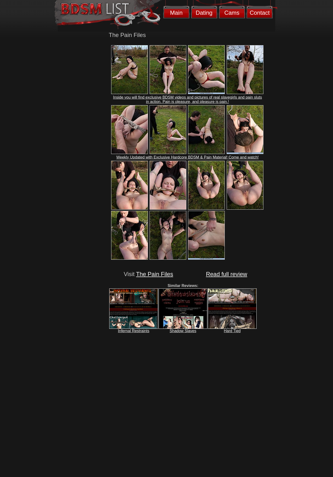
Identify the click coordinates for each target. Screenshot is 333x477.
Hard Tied (232, 331)
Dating (204, 12)
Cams (231, 12)
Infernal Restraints (133, 331)
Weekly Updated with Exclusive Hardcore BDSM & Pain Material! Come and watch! (187, 157)
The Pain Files (154, 274)
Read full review (226, 274)
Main (176, 12)
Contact (260, 12)
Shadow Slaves (183, 331)
